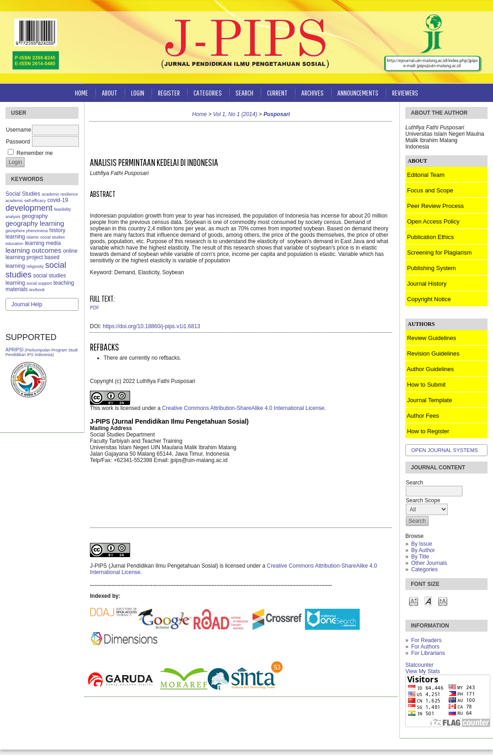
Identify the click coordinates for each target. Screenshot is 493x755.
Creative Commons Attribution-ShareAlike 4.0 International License (243, 408)
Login (137, 92)
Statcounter (419, 665)
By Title (420, 556)
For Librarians (428, 653)
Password (18, 141)
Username (18, 130)
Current (277, 92)
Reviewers (405, 92)
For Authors (425, 646)
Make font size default (428, 600)
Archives (312, 92)
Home (81, 92)
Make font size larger (442, 600)
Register (169, 92)
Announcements (357, 92)
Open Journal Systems (444, 450)
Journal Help (26, 304)
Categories (424, 569)
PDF (94, 307)
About (109, 92)
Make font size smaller (413, 600)
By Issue (421, 544)
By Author (423, 550)
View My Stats (422, 671)
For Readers (426, 640)
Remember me (34, 153)
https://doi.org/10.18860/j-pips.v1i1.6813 (151, 326)
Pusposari (276, 114)
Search (244, 92)
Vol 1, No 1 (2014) (235, 114)
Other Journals (429, 563)
